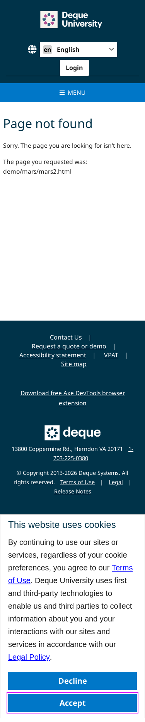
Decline (72, 681)
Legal (116, 482)
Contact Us (66, 337)
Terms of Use (77, 482)
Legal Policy (29, 657)
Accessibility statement (52, 355)
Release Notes (72, 491)
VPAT (111, 355)
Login (74, 67)
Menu (72, 92)
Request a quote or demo (69, 346)
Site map (74, 364)
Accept (73, 703)
